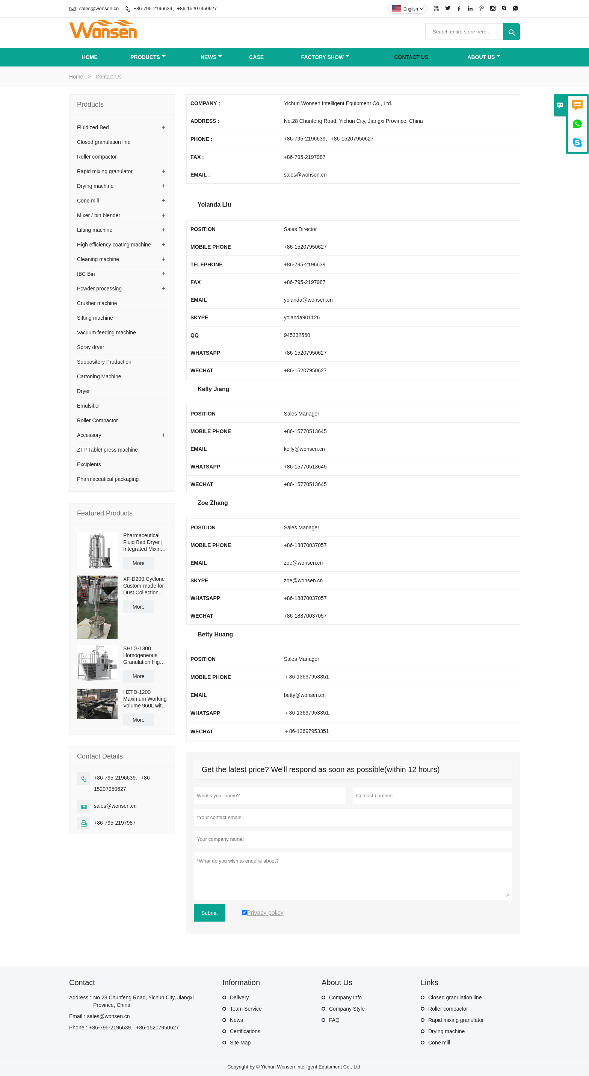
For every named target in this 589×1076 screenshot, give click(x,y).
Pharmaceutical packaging (108, 479)
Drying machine (95, 186)
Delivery (239, 997)
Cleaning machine (98, 259)
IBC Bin (86, 274)
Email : (77, 1016)
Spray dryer (90, 347)
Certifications (245, 1031)
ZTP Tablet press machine (107, 450)
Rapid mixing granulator (105, 171)
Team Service (246, 1009)
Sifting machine (95, 318)
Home (90, 57)
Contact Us (411, 57)
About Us (483, 57)
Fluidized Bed (93, 127)
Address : (80, 997)
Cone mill (88, 201)
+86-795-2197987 (115, 823)
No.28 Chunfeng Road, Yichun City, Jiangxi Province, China (143, 1001)
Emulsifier (88, 406)
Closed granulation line (103, 142)
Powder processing (99, 289)
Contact (82, 982)
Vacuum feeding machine (106, 332)
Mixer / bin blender (98, 215)
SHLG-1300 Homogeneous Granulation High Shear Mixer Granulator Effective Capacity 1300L (144, 655)
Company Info (345, 997)
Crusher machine (97, 303)
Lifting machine (94, 230)
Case (256, 57)
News (211, 57)
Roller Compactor (97, 420)
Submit (209, 913)
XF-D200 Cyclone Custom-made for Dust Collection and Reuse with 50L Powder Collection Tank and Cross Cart (144, 586)
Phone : (78, 1028)
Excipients (89, 464)
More (139, 563)
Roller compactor (97, 157)
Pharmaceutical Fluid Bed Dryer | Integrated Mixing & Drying (143, 542)
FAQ (334, 1020)
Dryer (83, 391)
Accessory (89, 435)
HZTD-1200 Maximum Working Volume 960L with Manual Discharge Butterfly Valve (145, 699)
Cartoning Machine (99, 376)
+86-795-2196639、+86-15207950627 (175, 8)
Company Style (347, 1009)
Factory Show (325, 57)
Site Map (240, 1043)
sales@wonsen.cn (99, 8)
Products (148, 57)
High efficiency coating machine (114, 245)
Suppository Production (104, 362)
